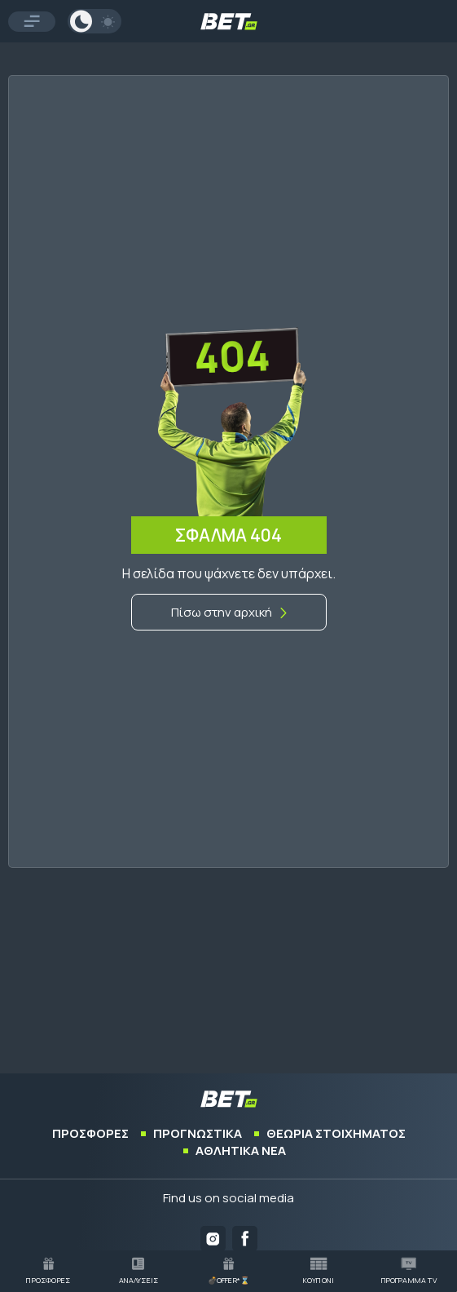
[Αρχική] (229, 612)
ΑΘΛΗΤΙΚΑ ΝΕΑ (241, 1150)
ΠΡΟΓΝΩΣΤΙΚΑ (197, 1133)
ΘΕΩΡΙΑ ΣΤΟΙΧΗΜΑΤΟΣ (336, 1133)
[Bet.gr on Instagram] (213, 1238)
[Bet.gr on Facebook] (244, 1238)
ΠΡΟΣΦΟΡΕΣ (90, 1133)
